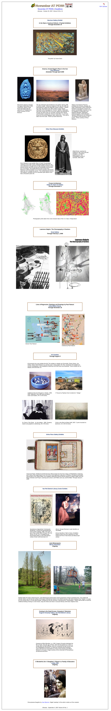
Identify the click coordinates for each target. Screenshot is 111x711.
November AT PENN (45, 9)
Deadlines (59, 9)
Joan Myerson (45, 702)
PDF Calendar (103, 6)
